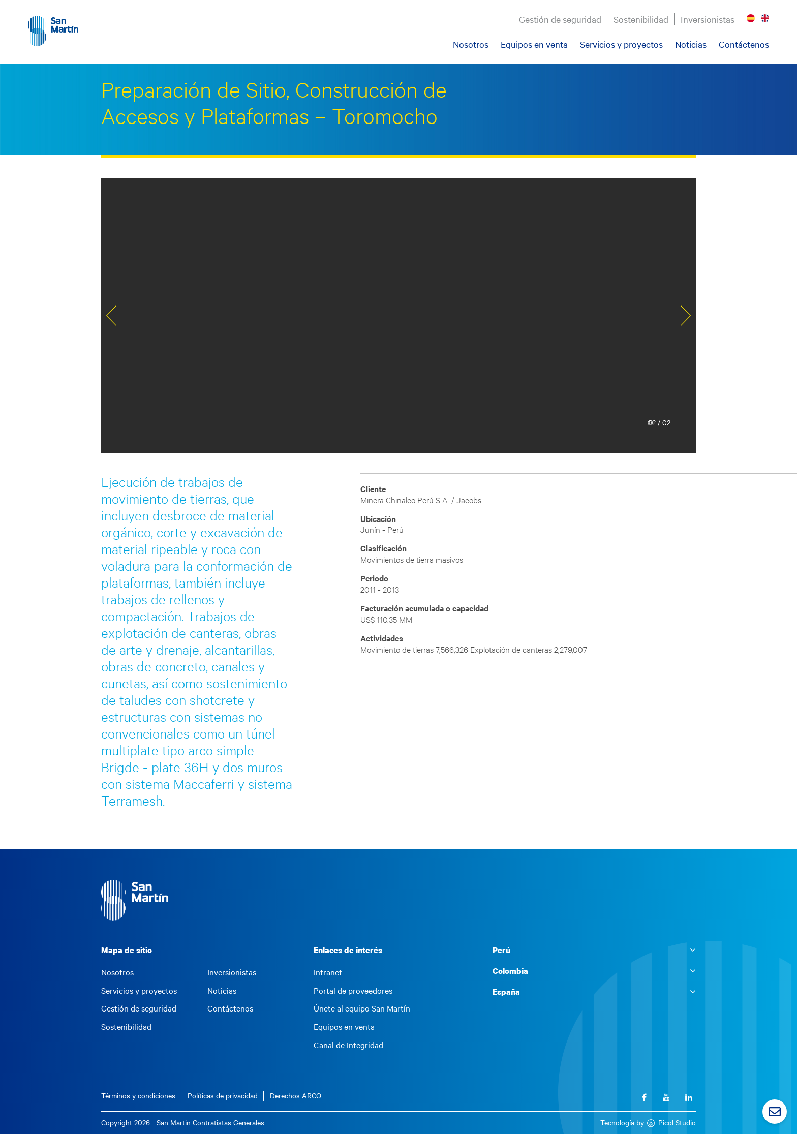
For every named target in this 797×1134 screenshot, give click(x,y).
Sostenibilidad (641, 19)
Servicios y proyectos (621, 44)
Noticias (691, 44)
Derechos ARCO (295, 1095)
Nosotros (470, 44)
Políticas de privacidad (223, 1095)
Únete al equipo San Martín (362, 1008)
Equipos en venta (534, 44)
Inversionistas (707, 19)
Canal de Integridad (348, 1045)
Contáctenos (744, 44)
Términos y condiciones (138, 1095)
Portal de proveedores (353, 991)
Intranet (328, 972)
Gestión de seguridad (560, 19)
